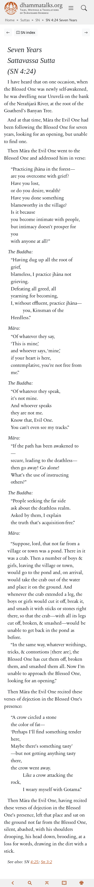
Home (10, 20)
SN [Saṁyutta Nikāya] (37, 20)
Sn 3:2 (46, 861)
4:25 (34, 861)
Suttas (25, 20)
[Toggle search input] (84, 8)
